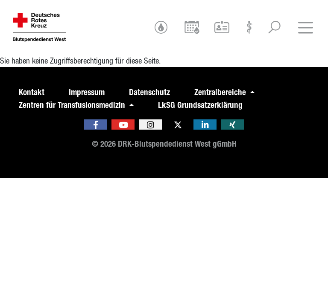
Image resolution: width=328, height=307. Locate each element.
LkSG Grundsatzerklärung (200, 105)
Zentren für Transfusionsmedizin (73, 105)
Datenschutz (149, 92)
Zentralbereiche (221, 92)
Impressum (87, 92)
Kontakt (31, 92)
